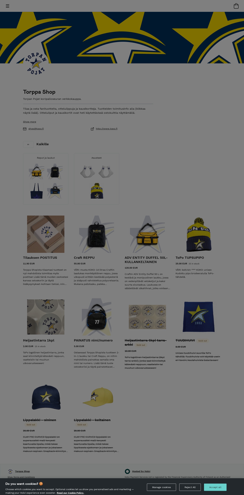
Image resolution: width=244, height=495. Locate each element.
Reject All (190, 489)
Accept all (215, 489)
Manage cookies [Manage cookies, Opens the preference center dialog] (161, 489)
